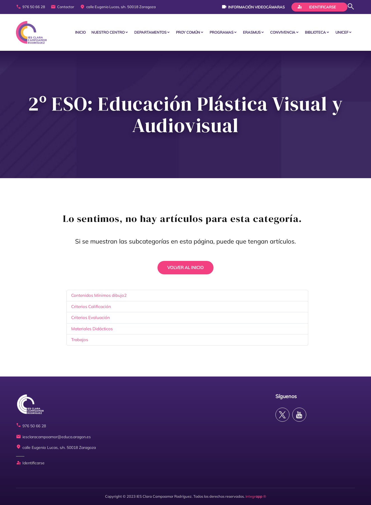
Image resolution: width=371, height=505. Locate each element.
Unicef (341, 32)
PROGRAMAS (221, 32)
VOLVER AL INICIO (185, 267)
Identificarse (316, 7)
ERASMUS (252, 32)
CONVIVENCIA (282, 32)
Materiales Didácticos (92, 328)
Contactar (62, 7)
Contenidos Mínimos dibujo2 (99, 295)
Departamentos (150, 32)
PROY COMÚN (188, 32)
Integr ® (255, 496)
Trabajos (79, 339)
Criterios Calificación (91, 306)
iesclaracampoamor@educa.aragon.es (53, 437)
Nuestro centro (108, 32)
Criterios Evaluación (90, 317)
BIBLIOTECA (315, 32)
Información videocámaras (253, 7)
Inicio (80, 32)
